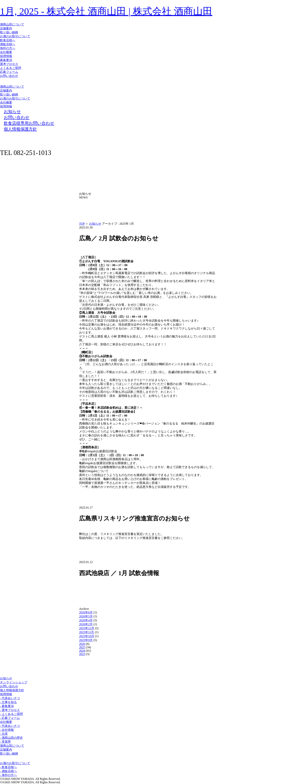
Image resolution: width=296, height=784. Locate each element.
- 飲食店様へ (8, 767)
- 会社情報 (7, 729)
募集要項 (6, 60)
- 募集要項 (7, 706)
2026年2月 (86, 624)
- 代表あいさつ (10, 698)
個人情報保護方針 (12, 690)
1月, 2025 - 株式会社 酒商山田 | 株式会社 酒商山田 (106, 11)
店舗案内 (6, 28)
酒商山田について (12, 24)
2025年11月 (86, 632)
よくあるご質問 (10, 68)
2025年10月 (86, 636)
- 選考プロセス (10, 710)
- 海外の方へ (8, 775)
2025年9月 (86, 640)
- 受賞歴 (5, 741)
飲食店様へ (7, 40)
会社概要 (6, 52)
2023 (82, 654)
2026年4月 (86, 620)
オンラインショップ (13, 682)
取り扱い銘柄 (9, 32)
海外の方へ (7, 48)
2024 (82, 650)
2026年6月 (86, 612)
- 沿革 (4, 733)
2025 (82, 647)
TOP (82, 223)
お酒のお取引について (15, 36)
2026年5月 (86, 616)
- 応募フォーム (10, 718)
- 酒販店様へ (8, 771)
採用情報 (6, 56)
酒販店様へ (7, 44)
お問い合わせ (9, 75)
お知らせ (95, 223)
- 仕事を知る (8, 702)
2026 (82, 643)
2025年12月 (86, 628)
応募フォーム (9, 72)
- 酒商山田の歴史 (11, 737)
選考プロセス (9, 64)
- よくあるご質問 (11, 714)
